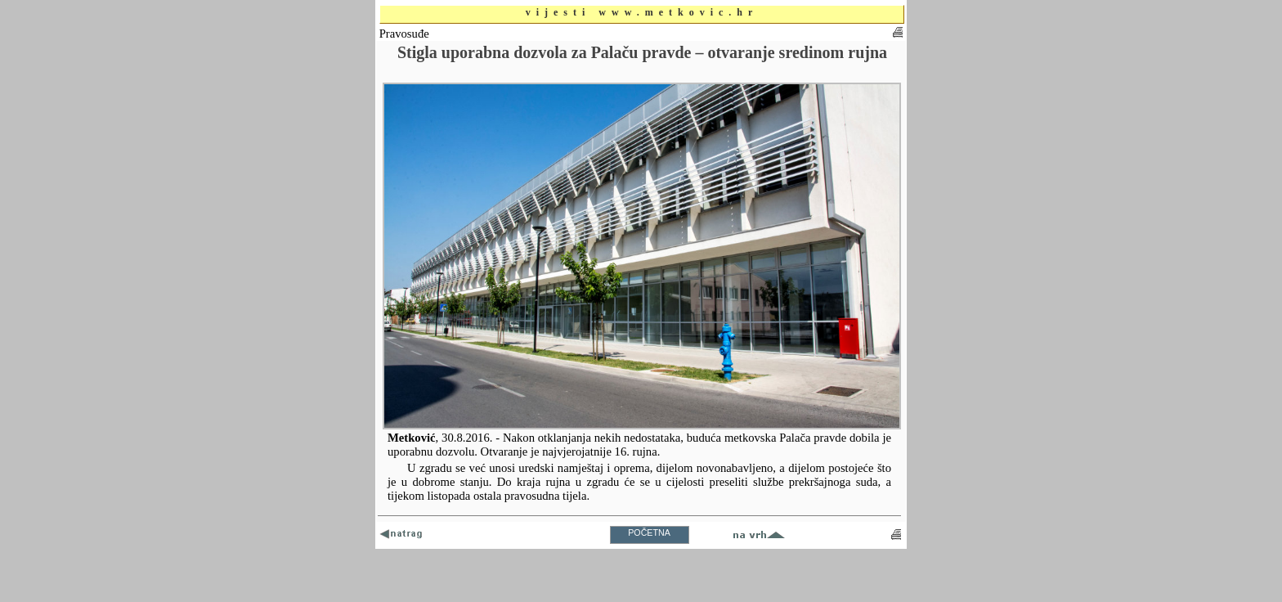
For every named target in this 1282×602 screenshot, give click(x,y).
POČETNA (649, 532)
